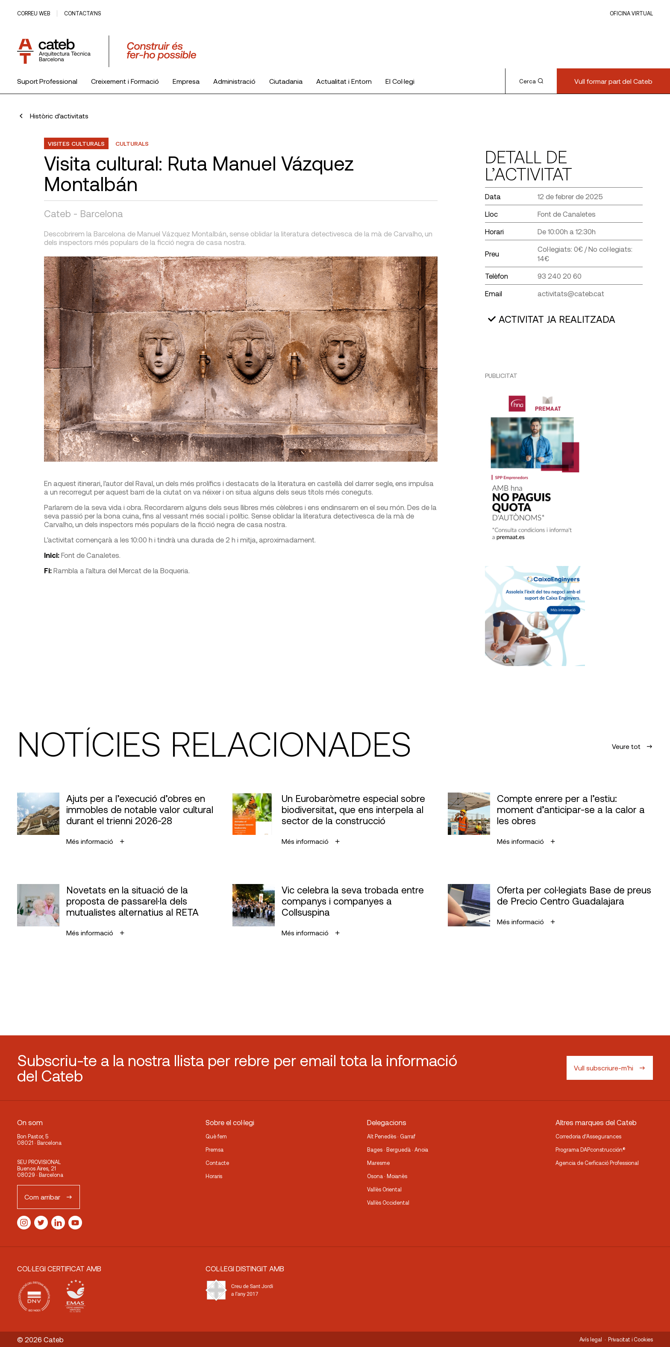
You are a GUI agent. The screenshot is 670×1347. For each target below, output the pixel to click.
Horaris (214, 1176)
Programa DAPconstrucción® (590, 1149)
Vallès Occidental (388, 1203)
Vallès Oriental (384, 1189)
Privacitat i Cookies (630, 1339)
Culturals (132, 143)
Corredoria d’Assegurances (588, 1136)
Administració (234, 81)
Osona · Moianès (387, 1176)
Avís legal (590, 1339)
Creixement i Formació (125, 81)
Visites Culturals (76, 143)
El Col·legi (399, 81)
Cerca (531, 81)
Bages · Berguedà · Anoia (397, 1149)
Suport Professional (47, 81)
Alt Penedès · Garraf (391, 1136)
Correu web (33, 13)
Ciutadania (286, 81)
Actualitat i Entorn (344, 81)
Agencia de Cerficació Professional (597, 1163)
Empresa (186, 81)
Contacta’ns (82, 13)
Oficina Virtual (631, 13)
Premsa (214, 1149)
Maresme (378, 1163)
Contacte (217, 1163)
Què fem (216, 1136)
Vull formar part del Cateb (613, 81)
